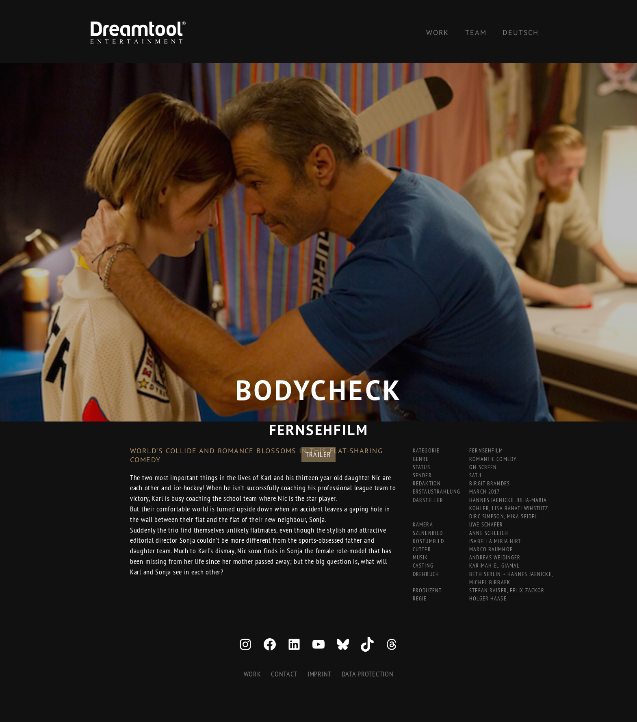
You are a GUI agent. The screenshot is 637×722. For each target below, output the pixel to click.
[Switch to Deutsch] (520, 32)
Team (475, 32)
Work (437, 32)
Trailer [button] (319, 454)
